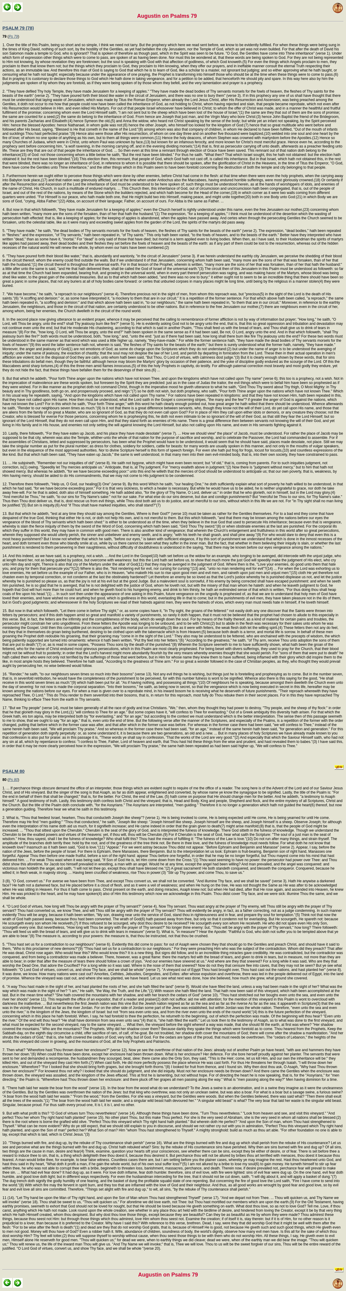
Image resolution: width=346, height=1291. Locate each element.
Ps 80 (13, 780)
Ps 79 (13, 36)
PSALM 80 (13, 771)
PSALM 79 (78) (18, 27)
